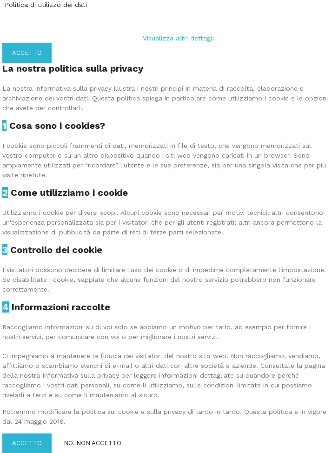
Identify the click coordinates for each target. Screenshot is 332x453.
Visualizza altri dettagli (178, 38)
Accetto (27, 52)
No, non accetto (92, 443)
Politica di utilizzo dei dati (46, 4)
